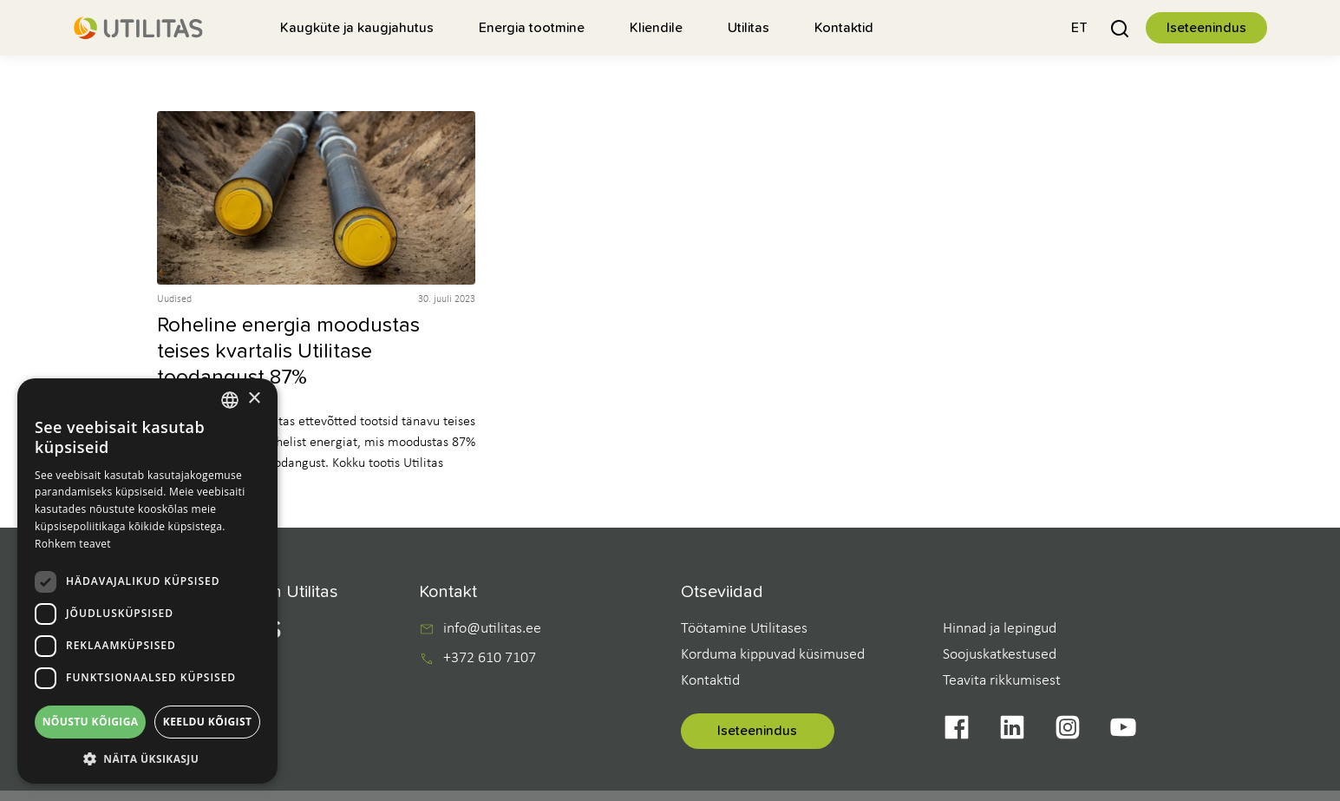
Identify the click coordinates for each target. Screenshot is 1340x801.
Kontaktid (710, 681)
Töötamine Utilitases (744, 628)
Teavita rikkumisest (1002, 681)
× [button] (253, 398)
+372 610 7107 (489, 658)
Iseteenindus (1206, 28)
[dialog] (147, 581)
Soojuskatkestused (999, 655)
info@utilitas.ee (492, 629)
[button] (1079, 27)
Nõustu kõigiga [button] (90, 721)
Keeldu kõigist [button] (207, 721)
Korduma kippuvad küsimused (773, 655)
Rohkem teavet (73, 543)
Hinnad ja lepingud (999, 628)
